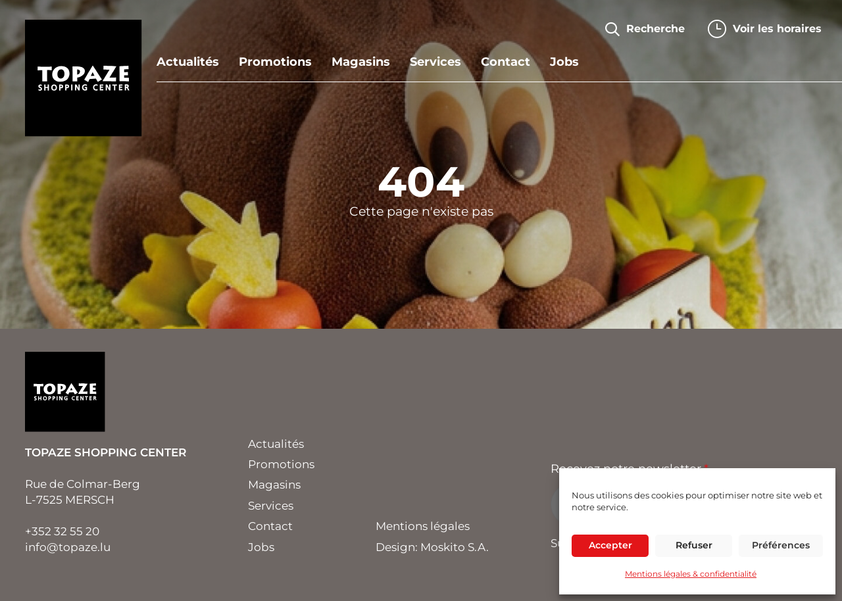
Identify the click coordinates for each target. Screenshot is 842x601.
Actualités (188, 62)
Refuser (694, 545)
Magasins (361, 62)
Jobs (564, 62)
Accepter (610, 545)
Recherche (655, 28)
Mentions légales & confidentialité (690, 574)
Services (435, 62)
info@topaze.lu (68, 547)
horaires (777, 28)
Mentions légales (423, 526)
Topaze (83, 78)
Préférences (781, 545)
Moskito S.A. (454, 547)
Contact (505, 62)
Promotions (275, 62)
